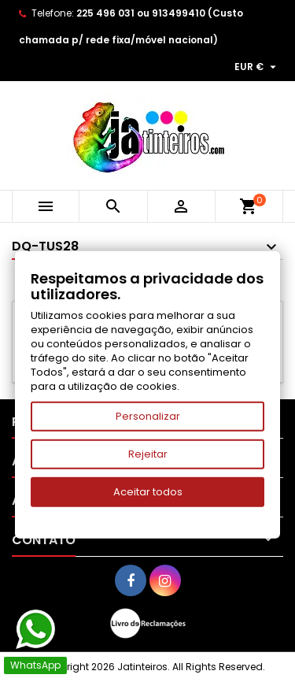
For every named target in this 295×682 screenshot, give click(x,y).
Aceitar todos (148, 491)
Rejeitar (148, 454)
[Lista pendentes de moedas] (257, 67)
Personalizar (148, 416)
